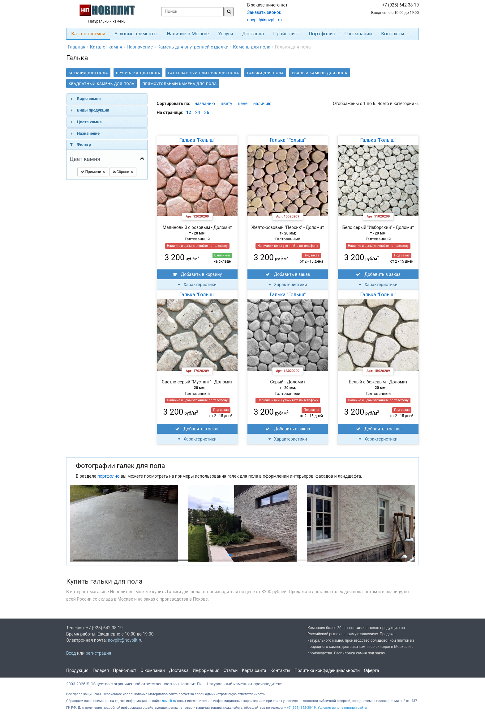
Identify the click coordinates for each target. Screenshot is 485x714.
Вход (71, 653)
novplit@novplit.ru (264, 19)
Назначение (88, 133)
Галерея (101, 670)
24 (197, 112)
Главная (76, 47)
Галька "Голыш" (197, 140)
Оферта (371, 670)
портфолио (108, 476)
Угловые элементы (135, 33)
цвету (226, 103)
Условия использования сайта (342, 708)
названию (205, 103)
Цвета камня (89, 122)
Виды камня (89, 98)
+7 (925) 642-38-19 (301, 708)
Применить (93, 172)
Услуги (225, 33)
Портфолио (322, 33)
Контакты (392, 33)
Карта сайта (254, 670)
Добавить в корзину (197, 274)
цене (242, 103)
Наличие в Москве (188, 33)
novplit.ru (169, 701)
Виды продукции (93, 110)
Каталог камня (88, 33)
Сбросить (123, 172)
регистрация (98, 653)
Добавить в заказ (287, 274)
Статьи (231, 670)
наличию (262, 103)
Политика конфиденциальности (327, 670)
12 (188, 112)
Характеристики (197, 284)
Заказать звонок (264, 12)
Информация (206, 670)
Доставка (253, 33)
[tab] (107, 98)
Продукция (77, 670)
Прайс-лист (286, 33)
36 (206, 112)
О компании (358, 33)
